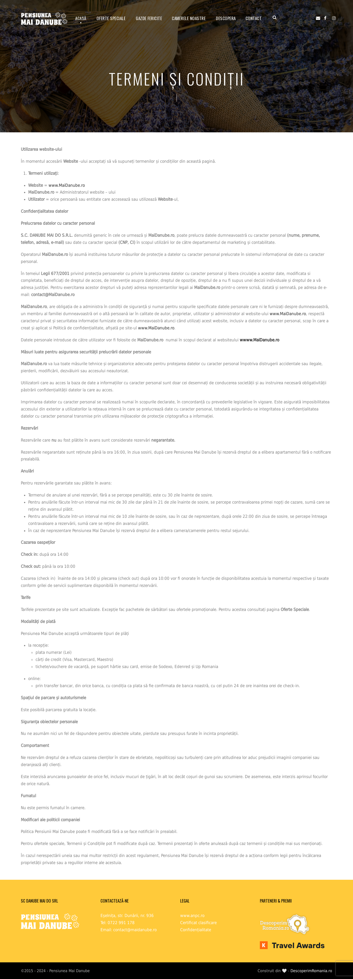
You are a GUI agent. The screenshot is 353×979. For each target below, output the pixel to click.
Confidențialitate (195, 929)
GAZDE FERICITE (149, 18)
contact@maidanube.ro (135, 929)
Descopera (226, 18)
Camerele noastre (189, 18)
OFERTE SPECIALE (111, 18)
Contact (254, 18)
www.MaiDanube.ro (67, 185)
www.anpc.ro (192, 915)
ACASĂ (80, 18)
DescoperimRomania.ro (311, 970)
